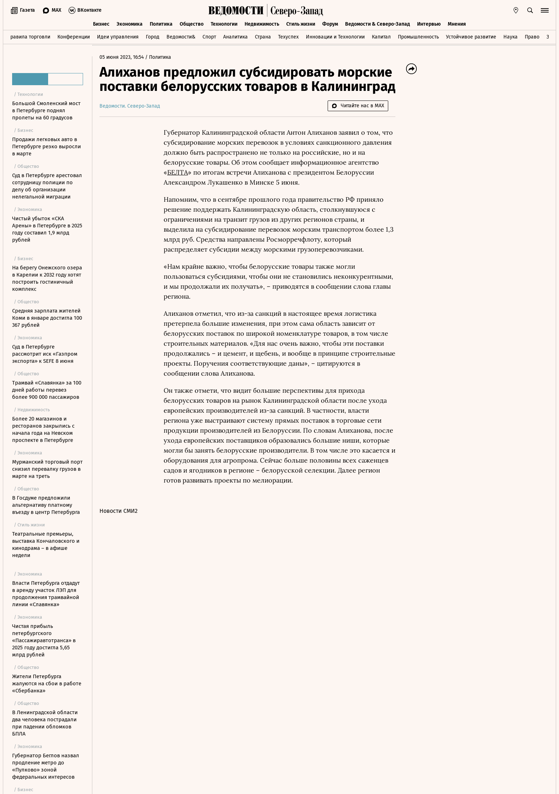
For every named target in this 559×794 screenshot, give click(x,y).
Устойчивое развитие (471, 37)
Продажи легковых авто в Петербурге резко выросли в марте (46, 146)
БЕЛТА (177, 172)
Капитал (381, 37)
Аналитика (235, 37)
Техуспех (288, 37)
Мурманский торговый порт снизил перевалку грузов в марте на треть (47, 469)
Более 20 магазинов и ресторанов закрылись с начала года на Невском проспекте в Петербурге (43, 429)
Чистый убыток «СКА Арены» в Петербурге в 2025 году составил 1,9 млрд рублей (47, 229)
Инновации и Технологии (335, 37)
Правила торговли (28, 37)
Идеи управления (118, 37)
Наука (510, 37)
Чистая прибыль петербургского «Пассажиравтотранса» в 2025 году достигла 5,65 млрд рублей (44, 640)
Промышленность (418, 37)
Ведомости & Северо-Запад (377, 24)
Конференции (73, 37)
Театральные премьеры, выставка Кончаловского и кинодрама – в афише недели (46, 544)
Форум (330, 24)
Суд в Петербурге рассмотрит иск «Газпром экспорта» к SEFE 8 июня (44, 354)
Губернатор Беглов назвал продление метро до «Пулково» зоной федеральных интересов (45, 766)
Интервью (429, 24)
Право (532, 37)
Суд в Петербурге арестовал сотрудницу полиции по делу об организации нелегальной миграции (47, 186)
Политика (161, 24)
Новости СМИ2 (118, 510)
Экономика (130, 24)
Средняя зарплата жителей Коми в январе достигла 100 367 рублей (47, 318)
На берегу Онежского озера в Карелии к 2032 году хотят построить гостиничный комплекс (47, 278)
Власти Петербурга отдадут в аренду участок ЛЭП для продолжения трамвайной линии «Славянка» (46, 594)
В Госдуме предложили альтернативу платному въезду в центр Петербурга (46, 505)
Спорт (209, 37)
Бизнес (101, 24)
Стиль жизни (300, 24)
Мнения (457, 24)
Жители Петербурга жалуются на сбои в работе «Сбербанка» (46, 683)
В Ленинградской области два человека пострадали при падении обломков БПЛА (45, 723)
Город (152, 37)
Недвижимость (262, 24)
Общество (192, 24)
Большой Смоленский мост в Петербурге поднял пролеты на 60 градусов (46, 110)
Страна (263, 37)
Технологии (224, 24)
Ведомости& (180, 37)
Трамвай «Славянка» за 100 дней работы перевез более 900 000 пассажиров (46, 390)
